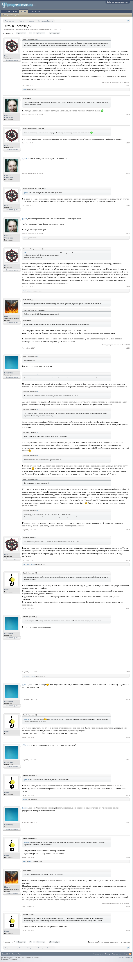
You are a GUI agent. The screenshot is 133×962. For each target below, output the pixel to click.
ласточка (50, 29)
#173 (128, 699)
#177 (128, 822)
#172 (128, 672)
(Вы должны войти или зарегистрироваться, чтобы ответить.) (109, 942)
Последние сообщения (11, 15)
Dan (6, 56)
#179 (128, 906)
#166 (128, 234)
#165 (128, 205)
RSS (130, 954)
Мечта (25, 238)
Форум (23, 11)
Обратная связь (98, 954)
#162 (128, 115)
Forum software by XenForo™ (20, 957)
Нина (24, 89)
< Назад (19, 33)
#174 (128, 737)
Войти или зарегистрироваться (117, 2)
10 (40, 33)
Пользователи (35, 11)
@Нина (25, 684)
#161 (128, 85)
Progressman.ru (11, 11)
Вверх (126, 954)
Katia (24, 291)
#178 (128, 857)
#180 (128, 930)
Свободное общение (22, 29)
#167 (128, 287)
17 (50, 33)
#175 (128, 760)
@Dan (24, 158)
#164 (128, 173)
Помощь (108, 954)
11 (43, 33)
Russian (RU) (16, 954)
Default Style (6, 954)
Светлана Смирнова (8, 116)
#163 (128, 143)
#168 (128, 348)
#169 (128, 530)
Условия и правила (125, 957)
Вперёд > (56, 33)
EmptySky (8, 373)
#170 (128, 560)
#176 (128, 795)
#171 (128, 609)
